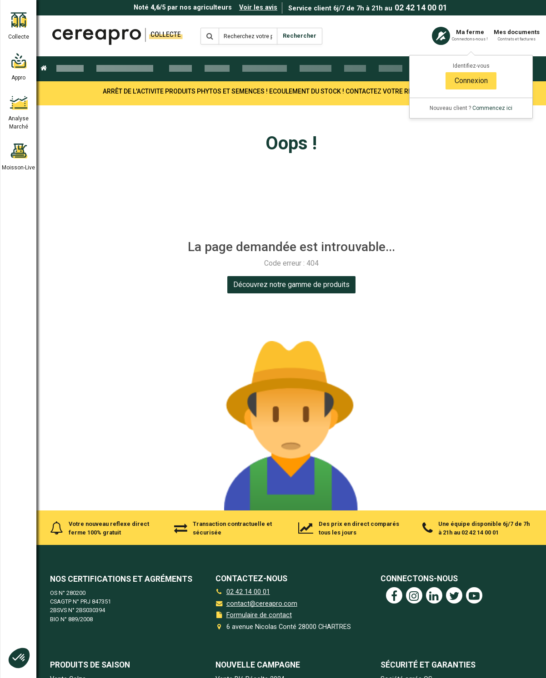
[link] (291, 284)
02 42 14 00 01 (421, 7)
